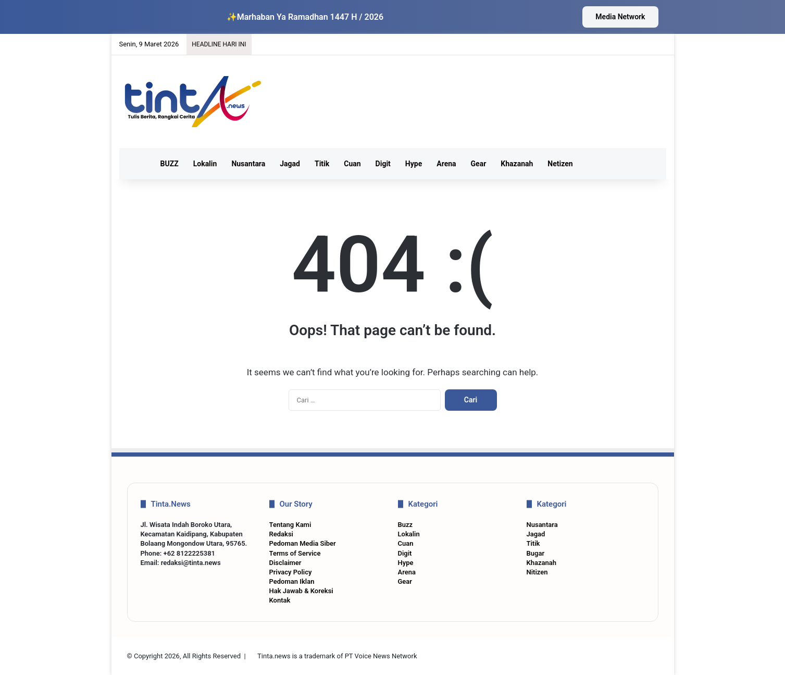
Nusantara (248, 163)
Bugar (536, 553)
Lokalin (205, 163)
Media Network (620, 17)
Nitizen (537, 572)
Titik (322, 163)
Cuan (352, 163)
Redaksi (281, 534)
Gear (479, 163)
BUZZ (169, 163)
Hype (413, 163)
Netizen (559, 163)
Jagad (290, 163)
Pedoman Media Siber (302, 543)
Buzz (405, 525)
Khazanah (517, 163)
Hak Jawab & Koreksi (301, 591)
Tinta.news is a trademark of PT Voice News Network (337, 656)
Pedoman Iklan (292, 581)
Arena (446, 163)
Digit (383, 163)
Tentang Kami (290, 525)
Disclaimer (285, 563)
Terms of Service (295, 553)
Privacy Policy (290, 572)
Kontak (280, 600)
